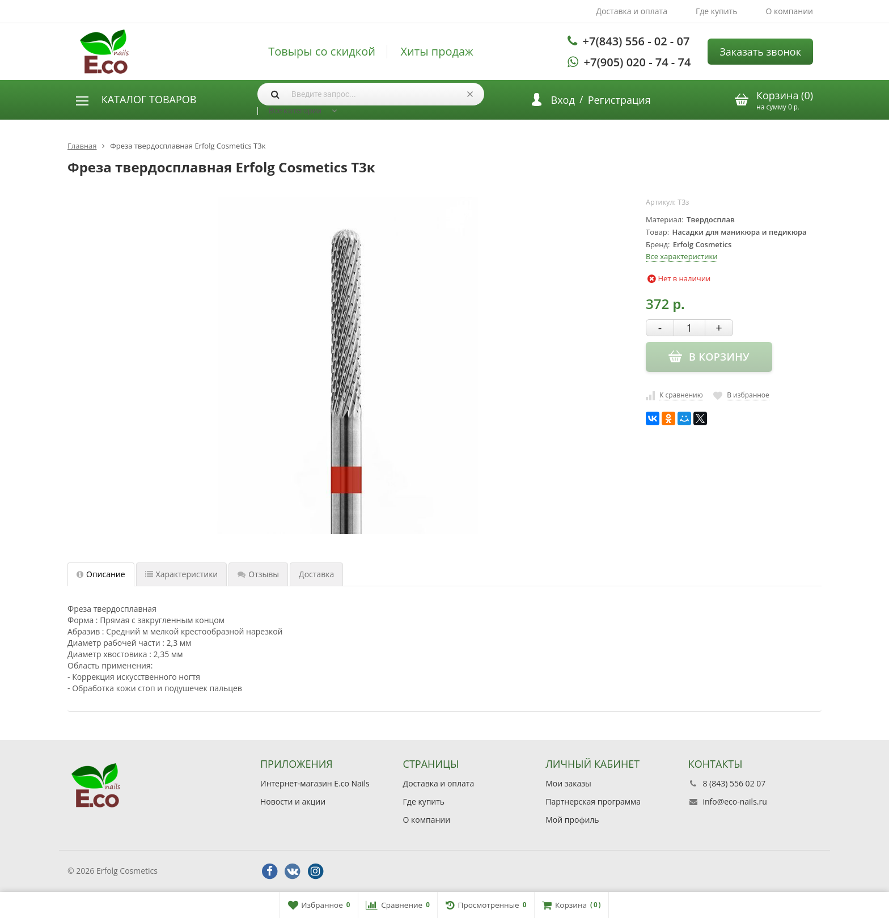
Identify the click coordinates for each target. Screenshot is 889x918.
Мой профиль (572, 819)
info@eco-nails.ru (734, 801)
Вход (563, 100)
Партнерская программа (593, 801)
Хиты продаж (437, 51)
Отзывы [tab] (258, 574)
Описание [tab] (101, 574)
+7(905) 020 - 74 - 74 (637, 62)
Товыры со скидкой (321, 51)
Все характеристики (681, 256)
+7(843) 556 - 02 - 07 (636, 41)
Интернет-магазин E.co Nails (315, 783)
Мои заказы (568, 783)
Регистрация (619, 100)
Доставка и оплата (631, 11)
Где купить (717, 11)
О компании (789, 11)
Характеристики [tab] (181, 574)
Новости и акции (292, 801)
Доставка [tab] (316, 574)
